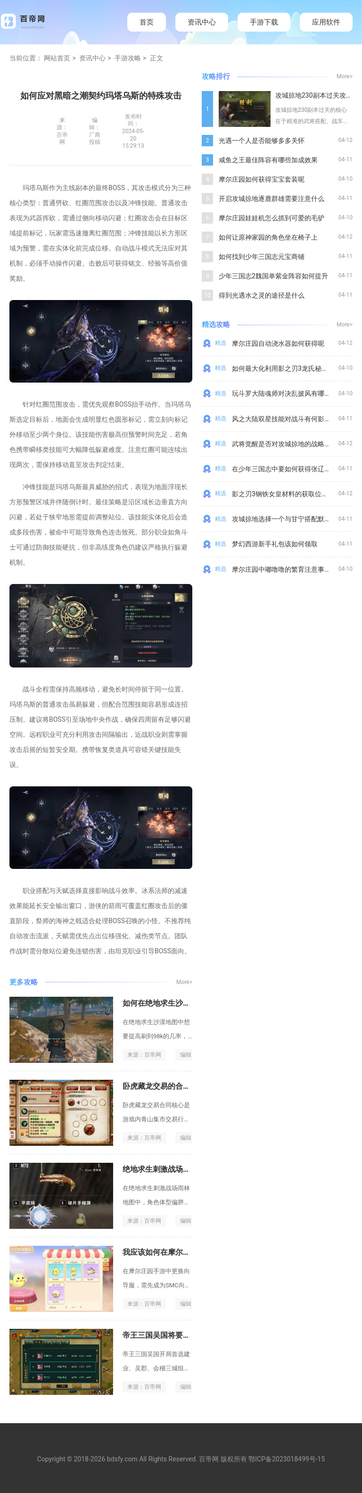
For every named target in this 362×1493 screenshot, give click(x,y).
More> (184, 982)
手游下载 (264, 22)
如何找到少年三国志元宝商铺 (261, 256)
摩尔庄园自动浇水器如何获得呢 (278, 343)
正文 (156, 58)
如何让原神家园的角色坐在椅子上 (268, 237)
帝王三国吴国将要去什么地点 (172, 1335)
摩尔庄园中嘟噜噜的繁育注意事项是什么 (291, 569)
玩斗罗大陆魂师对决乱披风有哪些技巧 (288, 393)
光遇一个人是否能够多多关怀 (261, 140)
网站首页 (57, 58)
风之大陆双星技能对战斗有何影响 (281, 419)
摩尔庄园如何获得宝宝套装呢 (261, 179)
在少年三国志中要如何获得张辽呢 (281, 469)
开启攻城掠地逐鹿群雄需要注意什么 (271, 198)
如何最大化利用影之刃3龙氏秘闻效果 (286, 368)
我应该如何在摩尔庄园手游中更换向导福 (190, 1252)
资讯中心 (202, 22)
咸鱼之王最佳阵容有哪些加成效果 (268, 160)
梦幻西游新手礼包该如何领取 (275, 544)
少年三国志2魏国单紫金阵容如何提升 (273, 276)
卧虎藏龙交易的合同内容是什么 (175, 1086)
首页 (147, 22)
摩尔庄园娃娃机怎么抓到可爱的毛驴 (271, 218)
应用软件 (326, 22)
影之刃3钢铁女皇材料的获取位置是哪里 (290, 494)
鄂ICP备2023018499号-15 (286, 1459)
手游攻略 (128, 58)
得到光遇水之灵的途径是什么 (261, 295)
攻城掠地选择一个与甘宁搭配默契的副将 (291, 519)
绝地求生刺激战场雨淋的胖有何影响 (183, 1169)
